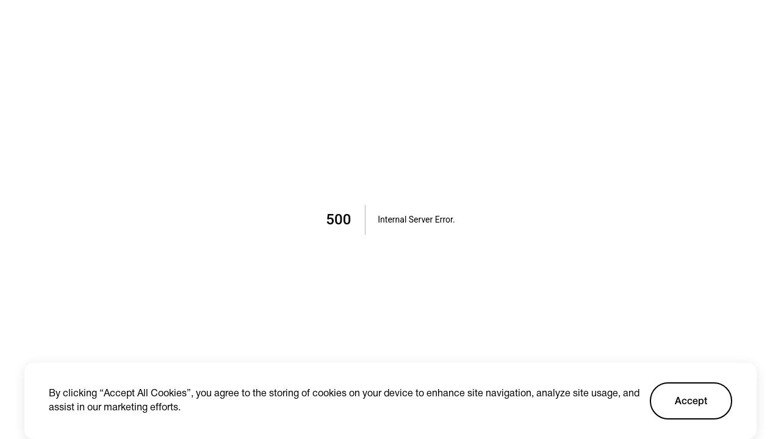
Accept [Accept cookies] (691, 402)
